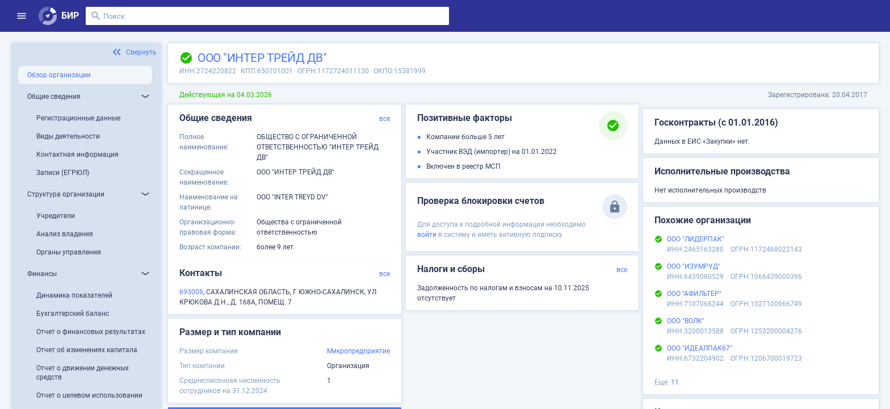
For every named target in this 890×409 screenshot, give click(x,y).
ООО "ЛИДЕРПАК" (695, 239)
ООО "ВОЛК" (685, 321)
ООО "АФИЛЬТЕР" (694, 294)
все (384, 119)
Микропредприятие (358, 351)
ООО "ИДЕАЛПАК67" (699, 348)
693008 (191, 292)
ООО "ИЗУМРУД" (693, 266)
